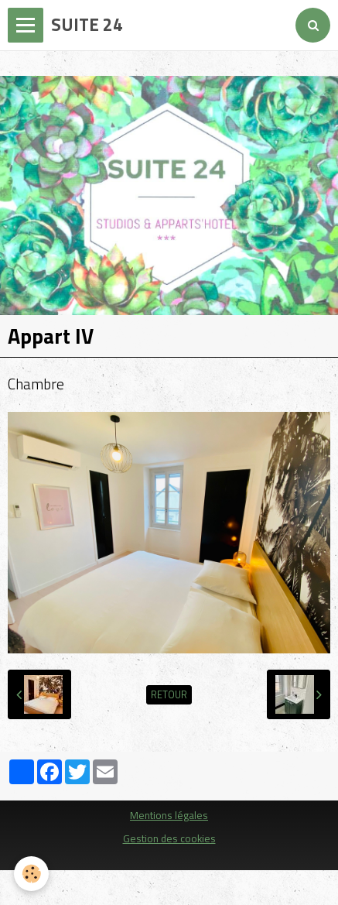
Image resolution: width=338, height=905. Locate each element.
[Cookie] (31, 873)
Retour (169, 694)
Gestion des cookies (169, 838)
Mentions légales (169, 815)
